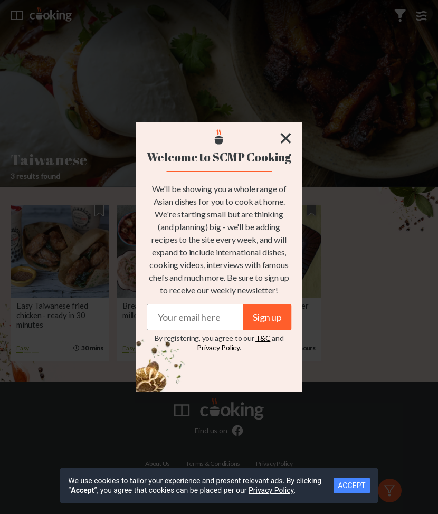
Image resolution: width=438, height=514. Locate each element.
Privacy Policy (218, 347)
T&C (262, 338)
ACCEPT (351, 485)
